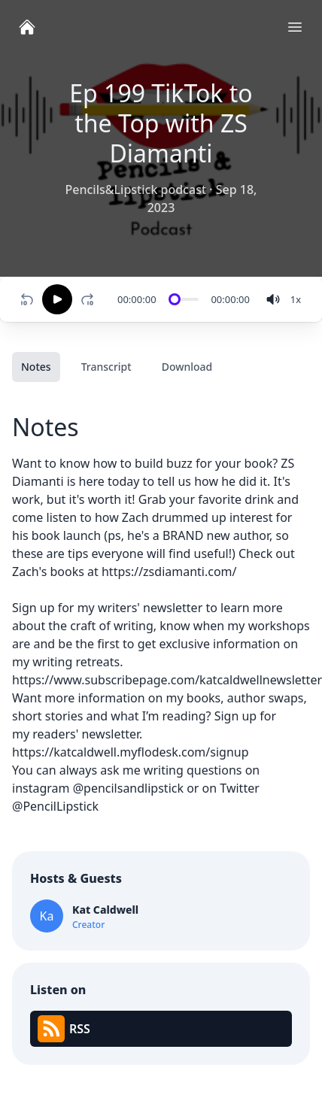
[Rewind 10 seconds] (27, 299)
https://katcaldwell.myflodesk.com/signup (130, 752)
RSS (64, 1028)
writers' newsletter (150, 607)
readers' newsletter (85, 734)
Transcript (106, 366)
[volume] (273, 299)
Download (187, 366)
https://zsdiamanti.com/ (169, 571)
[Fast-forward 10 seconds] (90, 299)
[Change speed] (295, 299)
